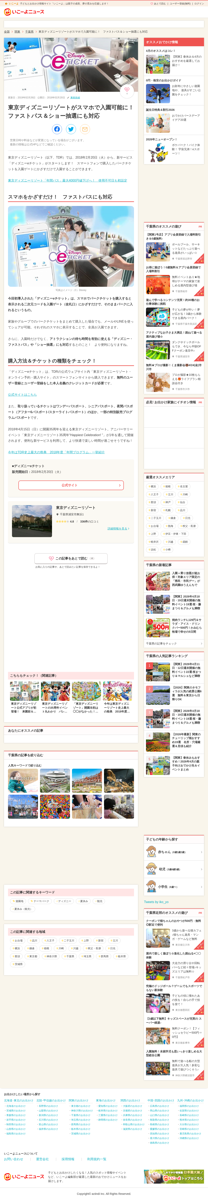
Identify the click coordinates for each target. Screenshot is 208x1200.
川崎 (60, 948)
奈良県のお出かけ (132, 1119)
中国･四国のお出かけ (161, 1100)
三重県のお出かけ (108, 1115)
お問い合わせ (13, 1159)
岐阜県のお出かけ (108, 1110)
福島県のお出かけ (16, 1133)
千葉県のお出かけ (80, 1115)
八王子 (49, 940)
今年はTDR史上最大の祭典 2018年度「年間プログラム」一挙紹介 (56, 452)
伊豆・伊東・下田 (174, 533)
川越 (74, 948)
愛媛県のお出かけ (159, 1129)
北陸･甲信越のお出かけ (51, 1100)
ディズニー (64, 901)
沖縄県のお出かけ (189, 1138)
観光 (99, 901)
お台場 (17, 940)
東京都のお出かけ (80, 1106)
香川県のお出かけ (159, 1138)
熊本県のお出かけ (189, 1119)
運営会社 (42, 1159)
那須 (16, 956)
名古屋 (182, 486)
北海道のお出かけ (16, 1106)
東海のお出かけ (106, 1100)
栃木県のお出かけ (80, 1129)
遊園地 (19, 901)
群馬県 (103, 956)
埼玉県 (86, 956)
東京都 (32, 956)
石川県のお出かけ (48, 1119)
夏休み (84, 901)
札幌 (167, 510)
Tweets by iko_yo (156, 902)
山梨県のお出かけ (48, 1110)
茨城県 (17, 964)
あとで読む (160, 3)
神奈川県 (50, 956)
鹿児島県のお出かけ (190, 1133)
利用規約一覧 (96, 1159)
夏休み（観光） (23, 908)
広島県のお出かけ (159, 1106)
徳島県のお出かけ (159, 1142)
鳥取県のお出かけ (159, 1119)
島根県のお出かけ (159, 1124)
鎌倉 (31, 948)
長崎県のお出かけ (189, 1115)
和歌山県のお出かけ (134, 1124)
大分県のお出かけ (189, 1124)
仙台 (181, 502)
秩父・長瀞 (93, 948)
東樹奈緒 (75, 97)
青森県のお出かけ (16, 1115)
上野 (85, 940)
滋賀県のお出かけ (132, 1129)
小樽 (167, 549)
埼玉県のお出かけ (80, 1119)
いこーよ (14, 3)
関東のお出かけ (78, 1100)
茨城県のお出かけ (80, 1133)
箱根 (45, 948)
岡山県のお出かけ (159, 1110)
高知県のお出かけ (159, 1133)
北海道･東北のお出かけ (18, 1100)
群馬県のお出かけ (80, 1124)
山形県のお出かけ (16, 1129)
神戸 (167, 502)
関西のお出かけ (130, 1100)
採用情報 (68, 1159)
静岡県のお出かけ (108, 1119)
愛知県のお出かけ (108, 1106)
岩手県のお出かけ (16, 1119)
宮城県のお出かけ (16, 1110)
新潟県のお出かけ (48, 1115)
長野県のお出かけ (48, 1106)
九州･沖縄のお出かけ (190, 1100)
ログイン (199, 3)
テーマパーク (41, 901)
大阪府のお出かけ (132, 1106)
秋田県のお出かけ (16, 1124)
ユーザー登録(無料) (180, 3)
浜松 (152, 549)
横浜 (16, 948)
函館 (184, 541)
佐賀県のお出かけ (189, 1110)
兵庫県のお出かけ (132, 1115)
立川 (114, 940)
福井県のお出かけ (48, 1129)
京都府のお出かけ (132, 1110)
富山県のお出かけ (48, 1124)
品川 (33, 940)
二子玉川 (67, 940)
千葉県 (69, 956)
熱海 (169, 526)
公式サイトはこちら (22, 394)
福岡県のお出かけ (189, 1106)
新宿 (99, 940)
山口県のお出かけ (159, 1115)
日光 (111, 948)
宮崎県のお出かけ (189, 1129)
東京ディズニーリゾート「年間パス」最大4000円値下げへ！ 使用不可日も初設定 (67, 180)
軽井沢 (153, 541)
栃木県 (120, 956)
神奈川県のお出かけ (82, 1110)
